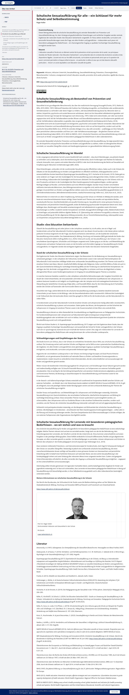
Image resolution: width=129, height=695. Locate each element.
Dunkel (91, 8)
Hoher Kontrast (99, 8)
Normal (79, 8)
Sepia (84, 8)
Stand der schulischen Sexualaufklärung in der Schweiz (16, 39)
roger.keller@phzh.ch (45, 534)
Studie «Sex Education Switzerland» (12, 36)
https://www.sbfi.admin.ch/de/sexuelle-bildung (53, 489)
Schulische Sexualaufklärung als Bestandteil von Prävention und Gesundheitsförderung (15, 30)
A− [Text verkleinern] (43, 8)
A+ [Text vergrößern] (50, 8)
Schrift (56, 8)
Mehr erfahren (33, 693)
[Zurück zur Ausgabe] (8, 3)
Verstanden (114, 692)
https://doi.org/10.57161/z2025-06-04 (53, 82)
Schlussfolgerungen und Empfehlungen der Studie (15, 43)
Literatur (4, 52)
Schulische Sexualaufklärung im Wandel (13, 34)
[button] (77, 507)
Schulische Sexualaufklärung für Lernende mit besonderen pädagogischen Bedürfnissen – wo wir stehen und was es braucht (15, 48)
